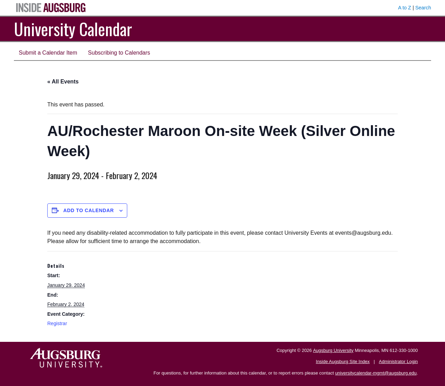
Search (423, 7)
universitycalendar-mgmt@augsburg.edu (375, 373)
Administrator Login (398, 361)
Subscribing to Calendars (119, 53)
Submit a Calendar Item (48, 53)
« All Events (63, 82)
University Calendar (73, 28)
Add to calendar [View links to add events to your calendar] (88, 210)
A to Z (404, 7)
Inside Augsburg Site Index (343, 361)
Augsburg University (333, 350)
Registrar (57, 323)
